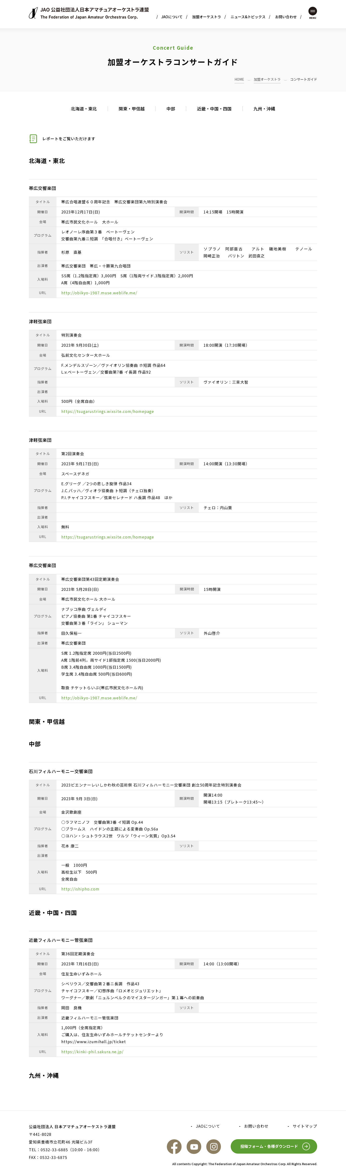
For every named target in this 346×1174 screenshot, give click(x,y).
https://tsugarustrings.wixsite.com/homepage (107, 411)
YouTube (193, 1146)
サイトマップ (305, 1126)
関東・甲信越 (132, 108)
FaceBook (174, 1146)
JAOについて (172, 17)
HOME (239, 79)
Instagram (213, 1146)
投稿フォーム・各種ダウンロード (269, 1146)
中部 (171, 108)
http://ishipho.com (80, 889)
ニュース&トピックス (248, 17)
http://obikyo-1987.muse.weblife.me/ (99, 293)
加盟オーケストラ (206, 17)
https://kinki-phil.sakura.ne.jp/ (92, 1051)
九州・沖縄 (264, 108)
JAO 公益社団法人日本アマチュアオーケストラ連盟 (89, 13)
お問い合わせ (286, 17)
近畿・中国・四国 (214, 108)
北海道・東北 (84, 108)
